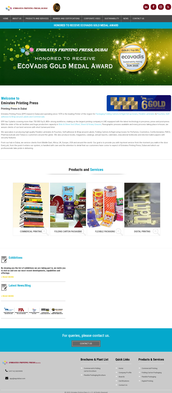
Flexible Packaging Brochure (95, 375)
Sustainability (112, 18)
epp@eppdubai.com (17, 378)
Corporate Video (92, 18)
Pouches (161, 114)
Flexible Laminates (147, 114)
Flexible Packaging (149, 377)
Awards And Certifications (66, 18)
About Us (16, 18)
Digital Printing (147, 381)
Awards (122, 377)
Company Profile (125, 372)
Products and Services (37, 18)
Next (169, 50)
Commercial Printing (149, 368)
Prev (3, 50)
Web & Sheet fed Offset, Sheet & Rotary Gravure (80, 124)
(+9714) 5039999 (16, 371)
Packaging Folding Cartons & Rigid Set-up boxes (117, 114)
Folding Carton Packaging (152, 372)
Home (5, 18)
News (125, 18)
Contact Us (138, 18)
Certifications (124, 381)
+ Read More (7, 277)
